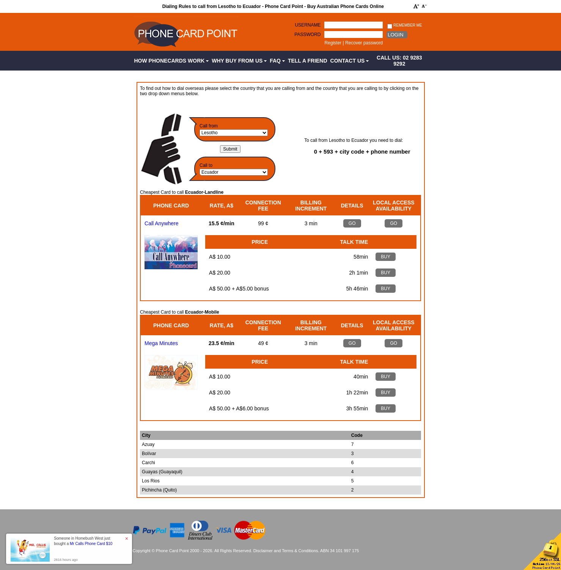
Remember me (404, 25)
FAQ (277, 61)
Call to (206, 165)
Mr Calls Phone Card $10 (91, 544)
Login (395, 35)
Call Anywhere (162, 223)
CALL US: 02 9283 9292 (399, 61)
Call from (209, 126)
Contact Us (349, 61)
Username (308, 25)
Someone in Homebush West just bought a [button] (83, 541)
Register (332, 43)
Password (307, 34)
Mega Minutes (161, 343)
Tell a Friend (307, 61)
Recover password (364, 43)
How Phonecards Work (171, 61)
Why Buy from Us (239, 61)
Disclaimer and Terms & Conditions (285, 550)
